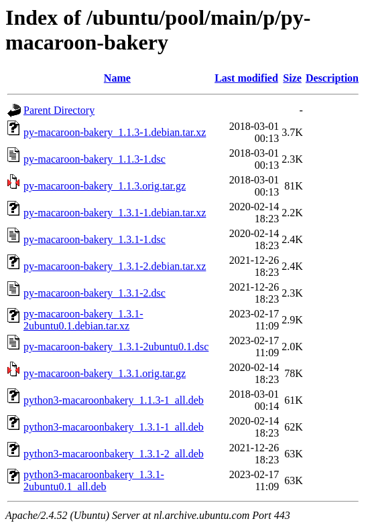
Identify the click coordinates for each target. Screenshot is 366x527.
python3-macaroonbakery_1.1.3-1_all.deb (113, 400)
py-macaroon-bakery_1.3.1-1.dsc (94, 239)
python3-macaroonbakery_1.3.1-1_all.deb (113, 427)
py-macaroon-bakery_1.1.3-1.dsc (94, 159)
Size (292, 78)
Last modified (246, 78)
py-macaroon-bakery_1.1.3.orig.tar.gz (104, 186)
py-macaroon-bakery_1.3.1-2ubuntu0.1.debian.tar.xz (83, 319)
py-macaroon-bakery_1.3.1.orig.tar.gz (104, 373)
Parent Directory (59, 110)
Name (117, 78)
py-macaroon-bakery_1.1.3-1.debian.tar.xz (114, 132)
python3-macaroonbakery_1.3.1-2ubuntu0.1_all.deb (93, 480)
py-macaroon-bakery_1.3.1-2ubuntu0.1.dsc (115, 346)
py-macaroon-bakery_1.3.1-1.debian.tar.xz (114, 212)
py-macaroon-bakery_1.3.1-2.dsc (94, 293)
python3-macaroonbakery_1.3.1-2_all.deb (113, 453)
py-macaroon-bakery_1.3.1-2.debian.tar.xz (114, 266)
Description (332, 78)
